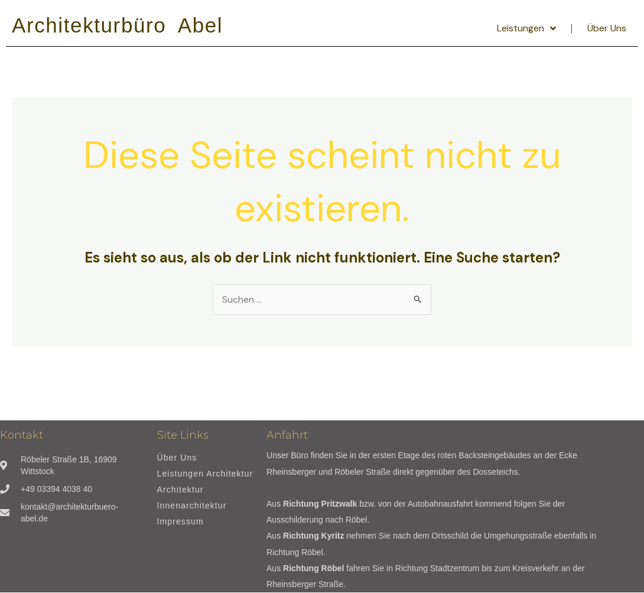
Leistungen (526, 28)
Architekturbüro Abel (117, 25)
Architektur (180, 490)
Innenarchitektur (192, 506)
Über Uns (606, 28)
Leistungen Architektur (205, 474)
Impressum (180, 522)
